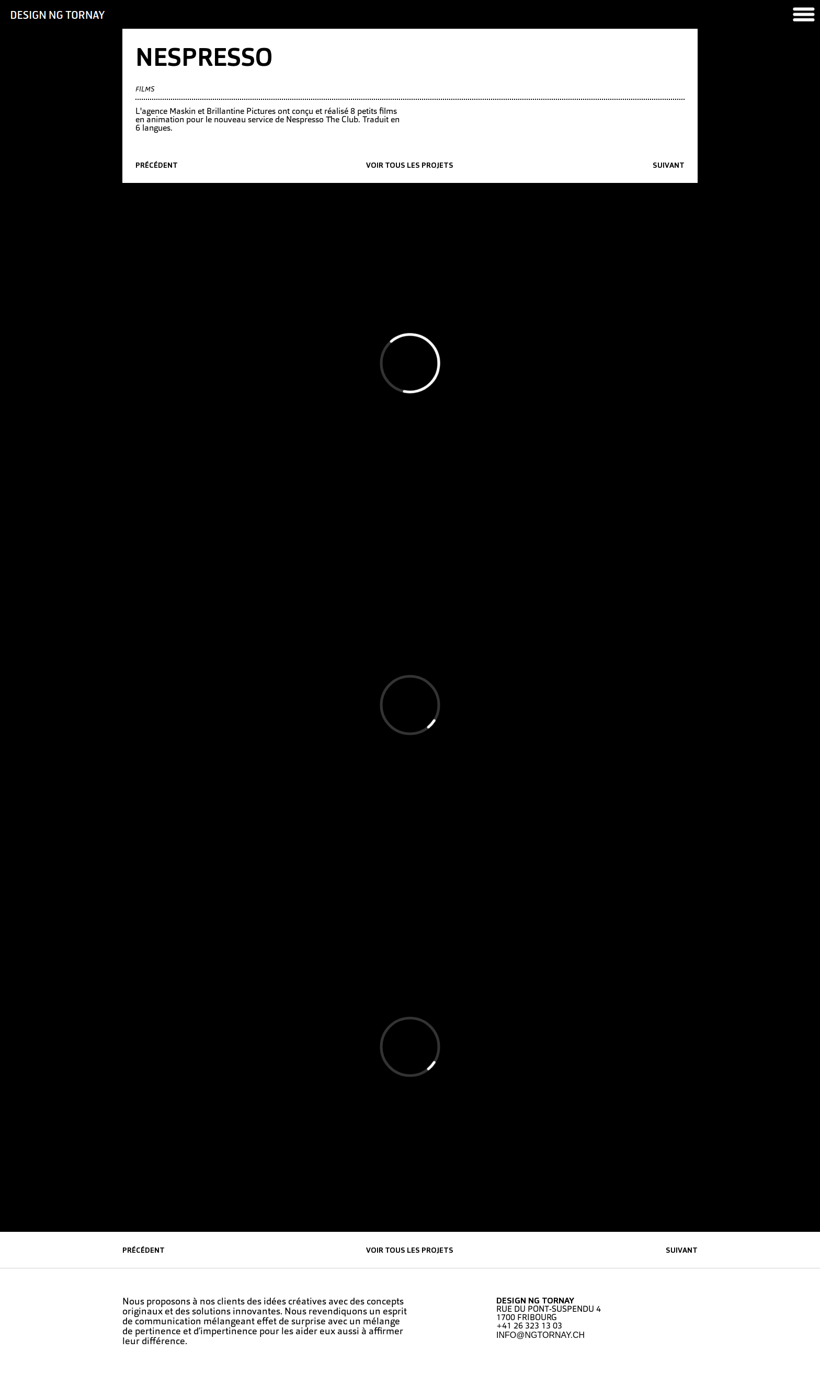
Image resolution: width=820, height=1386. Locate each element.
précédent (156, 166)
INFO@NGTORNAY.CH (540, 1335)
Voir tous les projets (409, 166)
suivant (669, 166)
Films (144, 89)
